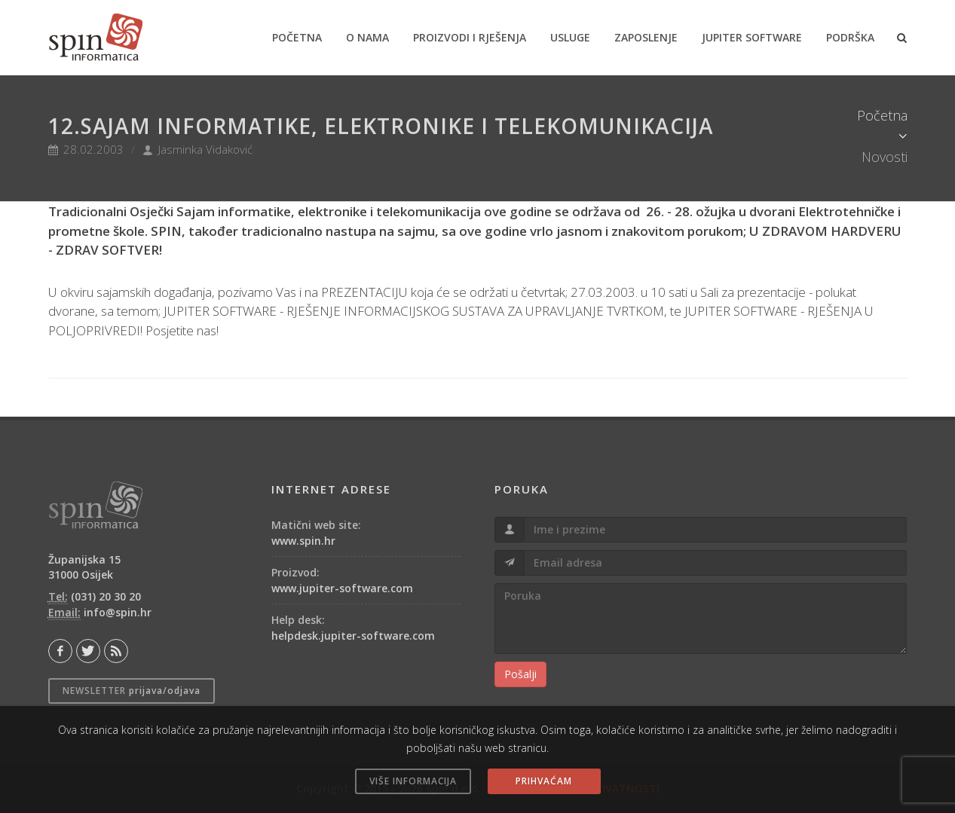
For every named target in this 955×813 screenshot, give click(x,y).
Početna (882, 115)
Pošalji (520, 674)
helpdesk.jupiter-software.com (353, 635)
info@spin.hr (118, 612)
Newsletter (131, 690)
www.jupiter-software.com (342, 588)
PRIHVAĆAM (544, 781)
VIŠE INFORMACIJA (413, 781)
